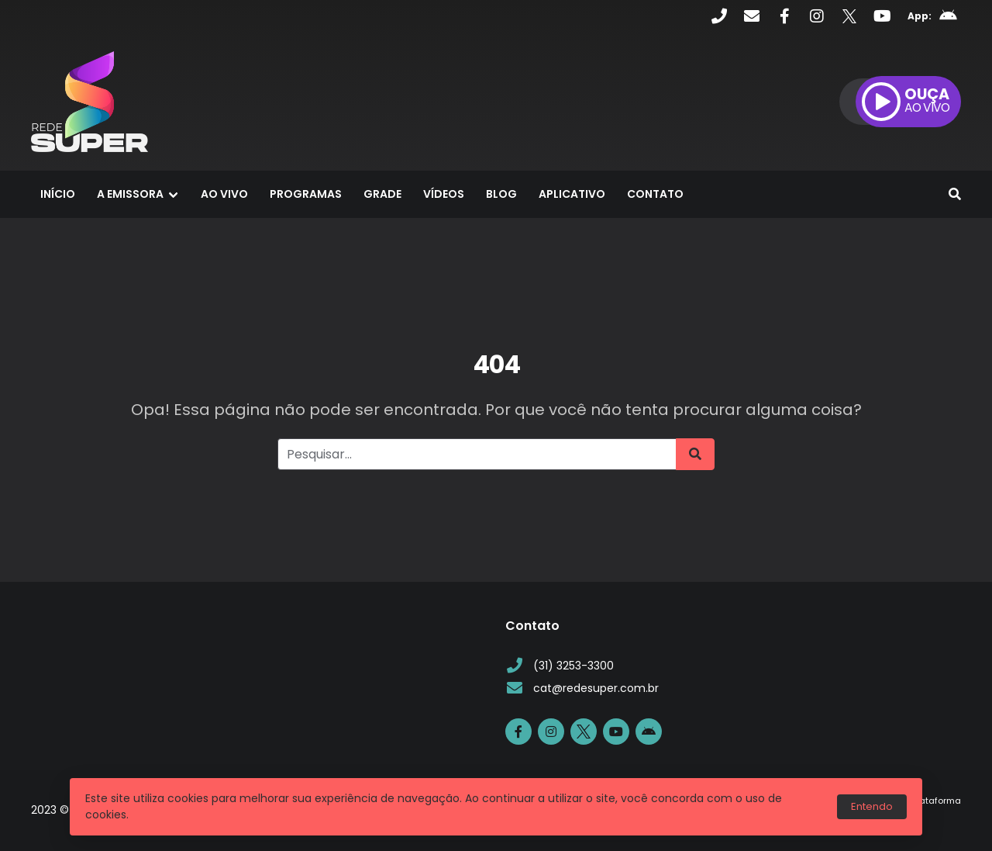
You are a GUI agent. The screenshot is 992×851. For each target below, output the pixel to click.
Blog (501, 194)
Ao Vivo (224, 194)
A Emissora (130, 194)
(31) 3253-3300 (559, 666)
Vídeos (443, 194)
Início (57, 194)
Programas (306, 194)
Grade (382, 194)
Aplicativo (572, 194)
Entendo (872, 806)
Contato (655, 194)
